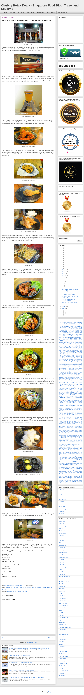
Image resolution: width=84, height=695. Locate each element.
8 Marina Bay (74, 356)
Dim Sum (71, 409)
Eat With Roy (62, 554)
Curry (80, 408)
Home (28, 637)
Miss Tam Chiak (62, 608)
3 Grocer (64, 330)
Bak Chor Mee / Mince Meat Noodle (74, 385)
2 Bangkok (78, 322)
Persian (65, 448)
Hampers (60, 421)
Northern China (67, 444)
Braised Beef (72, 392)
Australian (66, 384)
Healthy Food (76, 421)
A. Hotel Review (76, 375)
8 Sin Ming (80, 363)
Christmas (66, 404)
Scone (68, 461)
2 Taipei (79, 325)
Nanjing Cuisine (72, 441)
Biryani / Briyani (69, 390)
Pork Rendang (62, 453)
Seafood (73, 461)
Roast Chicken (71, 457)
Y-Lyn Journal (62, 675)
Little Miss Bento (63, 595)
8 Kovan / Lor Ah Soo (76, 355)
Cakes (80, 396)
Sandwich (74, 460)
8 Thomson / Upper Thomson (75, 367)
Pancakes (68, 445)
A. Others (78, 377)
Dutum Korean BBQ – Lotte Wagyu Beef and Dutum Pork (22, 670)
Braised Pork (62, 393)
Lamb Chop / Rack (66, 432)
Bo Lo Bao (61, 392)
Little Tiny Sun (62, 600)
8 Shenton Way (70, 363)
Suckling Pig (79, 468)
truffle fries (70, 482)
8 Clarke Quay (76, 347)
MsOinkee (61, 504)
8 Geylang (73, 351)
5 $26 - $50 (15, 587)
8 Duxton (76, 350)
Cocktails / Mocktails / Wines (67, 405)
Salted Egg (69, 460)
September (64, 275)
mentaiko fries (64, 482)
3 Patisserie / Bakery (73, 332)
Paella (64, 445)
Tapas (74, 472)
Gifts (81, 417)
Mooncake (75, 440)
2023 (62, 252)
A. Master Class (66, 377)
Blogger (50, 691)
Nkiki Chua (61, 615)
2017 (62, 264)
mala (60, 482)
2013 (62, 313)
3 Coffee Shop (74, 327)
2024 (62, 250)
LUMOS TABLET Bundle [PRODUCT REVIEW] (20, 662)
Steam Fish (61, 468)
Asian (34, 587)
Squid (77, 467)
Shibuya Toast (79, 463)
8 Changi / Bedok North (76, 346)
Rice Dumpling (73, 456)
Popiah (77, 451)
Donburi (76, 409)
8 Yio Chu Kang (66, 369)
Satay (60, 461)
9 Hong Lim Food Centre (72, 370)
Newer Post (5, 637)
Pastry (64, 447)
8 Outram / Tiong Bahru (69, 359)
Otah (72, 444)
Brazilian (67, 393)
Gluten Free (61, 418)
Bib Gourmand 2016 (78, 389)
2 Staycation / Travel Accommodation (70, 324)
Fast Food (61, 413)
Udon (66, 476)
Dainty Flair (61, 540)
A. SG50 (65, 379)
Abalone (71, 380)
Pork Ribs (67, 453)
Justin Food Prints (63, 492)
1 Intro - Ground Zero (63, 322)
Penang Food (79, 447)
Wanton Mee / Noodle (72, 477)
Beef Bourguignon (72, 387)
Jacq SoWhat (62, 579)
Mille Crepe (65, 439)
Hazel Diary (61, 571)
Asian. (77, 382)
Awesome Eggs (72, 384)
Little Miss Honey (63, 598)
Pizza (67, 451)
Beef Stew (61, 389)
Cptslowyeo (61, 538)
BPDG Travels (62, 533)
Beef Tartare (66, 389)
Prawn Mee (61, 454)
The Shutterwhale (63, 663)
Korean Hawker (70, 430)
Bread (71, 393)
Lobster (77, 434)
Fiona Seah (61, 559)
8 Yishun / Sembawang (74, 369)
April (63, 286)
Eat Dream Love (63, 552)
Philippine (69, 448)
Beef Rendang (74, 388)
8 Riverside (78, 360)
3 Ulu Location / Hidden (75, 335)
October (64, 273)
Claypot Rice (79, 404)
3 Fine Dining (73, 328)
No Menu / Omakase (72, 443)
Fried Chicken (42, 587)
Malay (66, 436)
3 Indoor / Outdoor (70, 331)
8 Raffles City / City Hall (69, 360)
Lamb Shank (73, 432)
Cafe (76, 396)
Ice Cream (63, 423)
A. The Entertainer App (72, 379)
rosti (67, 482)
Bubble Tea (68, 394)
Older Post (51, 637)
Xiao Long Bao (75, 480)
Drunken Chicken (68, 410)
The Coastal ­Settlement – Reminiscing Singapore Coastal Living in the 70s (26, 677)
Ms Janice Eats (62, 499)
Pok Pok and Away (63, 624)
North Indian (61, 444)
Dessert (67, 409)
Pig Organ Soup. (65, 449)
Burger (75, 394)
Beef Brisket (79, 387)
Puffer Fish (77, 454)
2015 (62, 268)
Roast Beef (64, 457)
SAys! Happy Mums (63, 634)
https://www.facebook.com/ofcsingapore (13, 573)
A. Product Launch (68, 378)
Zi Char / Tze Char (72, 481)
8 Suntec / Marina (71, 364)
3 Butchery (64, 327)
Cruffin (77, 408)
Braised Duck (79, 392)
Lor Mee (80, 435)
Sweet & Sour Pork (69, 471)
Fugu (70, 417)
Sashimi (79, 460)
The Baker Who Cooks (64, 649)
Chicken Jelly (73, 401)
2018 (62, 262)
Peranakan (61, 448)
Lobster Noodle (65, 435)
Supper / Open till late (77, 470)
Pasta (60, 447)
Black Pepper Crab (78, 390)
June (63, 281)
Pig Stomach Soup (72, 449)
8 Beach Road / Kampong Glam (70, 343)
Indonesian (68, 424)
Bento (72, 389)
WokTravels (61, 673)
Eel (67, 412)
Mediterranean (62, 437)
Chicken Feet (68, 401)
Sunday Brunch (62, 470)
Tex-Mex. (77, 473)
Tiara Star (61, 668)
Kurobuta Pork (62, 431)
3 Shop (76, 334)
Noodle (80, 443)
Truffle (77, 475)
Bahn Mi (64, 385)
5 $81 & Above (68, 341)
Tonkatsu (73, 475)
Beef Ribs (79, 388)
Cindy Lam (61, 489)
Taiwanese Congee (63, 472)
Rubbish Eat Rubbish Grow (65, 632)
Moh (67, 440)
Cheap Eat (64, 400)
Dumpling (61, 412)
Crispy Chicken (69, 408)
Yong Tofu (61, 481)
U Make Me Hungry (63, 670)
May (63, 283)
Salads (60, 460)
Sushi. (63, 471)
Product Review (51, 12)
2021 (62, 256)
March (63, 287)
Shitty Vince (62, 511)
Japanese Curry (73, 427)
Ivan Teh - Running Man (64, 576)
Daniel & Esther (62, 545)
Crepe (65, 408)
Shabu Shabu (62, 463)
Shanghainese (68, 463)
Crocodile (74, 408)
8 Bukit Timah (67, 346)
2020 (62, 258)
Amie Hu (61, 528)
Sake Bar (79, 458)
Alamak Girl (61, 523)
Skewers (77, 464)
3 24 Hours (64, 326)
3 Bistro (75, 326)
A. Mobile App (72, 377)
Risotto (77, 456)
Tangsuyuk (70, 472)
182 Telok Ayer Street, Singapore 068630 (17, 591)
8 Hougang (68, 352)
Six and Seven (62, 644)
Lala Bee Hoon (76, 431)
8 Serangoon (66, 361)
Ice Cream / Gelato (70, 423)
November (64, 271)
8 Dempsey (70, 348)
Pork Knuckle (74, 452)
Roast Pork (67, 458)
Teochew (69, 473)
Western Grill (68, 478)
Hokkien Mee (67, 422)
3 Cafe (68, 327)
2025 (62, 248)
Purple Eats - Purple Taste (65, 627)
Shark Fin (73, 463)
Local (70, 435)
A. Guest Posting (67, 375)
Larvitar (61, 494)
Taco (76, 471)
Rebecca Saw (62, 629)
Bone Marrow (66, 392)
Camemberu (62, 535)
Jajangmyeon (68, 426)
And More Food (62, 530)
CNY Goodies (69, 396)
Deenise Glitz (62, 547)
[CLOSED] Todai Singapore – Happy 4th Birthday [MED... (68, 293)
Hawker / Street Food (68, 421)
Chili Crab (79, 402)
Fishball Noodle (78, 414)
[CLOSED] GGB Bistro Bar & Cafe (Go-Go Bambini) (69, 300)
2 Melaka (78, 323)
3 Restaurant (9, 587)
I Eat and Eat (62, 574)
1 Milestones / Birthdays (71, 322)
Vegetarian (69, 476)
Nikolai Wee (62, 506)
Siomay (73, 464)
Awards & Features (62, 12)
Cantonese (62, 397)
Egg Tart (70, 412)
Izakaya (63, 426)
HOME (5, 12)
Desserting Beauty (63, 550)
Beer (37, 587)
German (78, 417)
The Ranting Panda (63, 661)
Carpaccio (77, 397)
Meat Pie (76, 436)
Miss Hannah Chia (63, 605)
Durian (65, 412)
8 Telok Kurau (66, 367)
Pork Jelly (69, 452)
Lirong (60, 593)
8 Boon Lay (74, 345)
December (64, 269)
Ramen (63, 456)
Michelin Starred (74, 437)
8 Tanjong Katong (68, 365)
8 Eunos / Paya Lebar (66, 351)
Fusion (74, 417)
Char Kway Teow (75, 398)
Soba (81, 464)
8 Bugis (79, 345)
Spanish (76, 466)
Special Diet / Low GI (70, 467)
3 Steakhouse (66, 335)
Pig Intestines (74, 448)
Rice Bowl (67, 456)
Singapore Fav (67, 464)
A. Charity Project (68, 373)
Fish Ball (63, 414)
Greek (70, 418)
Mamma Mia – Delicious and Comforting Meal (19, 655)
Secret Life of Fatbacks (64, 637)
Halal (80, 419)
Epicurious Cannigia (63, 557)
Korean (48, 587)
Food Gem (61, 562)
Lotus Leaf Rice (62, 436)
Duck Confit (75, 410)
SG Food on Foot (63, 639)
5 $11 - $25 (65, 339)
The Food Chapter (63, 653)
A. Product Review (76, 378)
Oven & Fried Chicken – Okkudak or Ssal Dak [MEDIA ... (70, 290)
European (74, 412)
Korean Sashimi (78, 430)
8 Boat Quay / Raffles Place (70, 344)
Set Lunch (79, 461)
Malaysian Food (71, 436)
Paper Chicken (79, 445)
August (63, 277)
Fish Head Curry (70, 414)
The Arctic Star (62, 646)
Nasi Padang (64, 443)
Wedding (80, 477)
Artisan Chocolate (67, 382)
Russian (75, 458)
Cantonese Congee (70, 397)
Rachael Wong (62, 509)
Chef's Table (73, 400)
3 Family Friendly (66, 328)
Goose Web (66, 418)
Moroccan (80, 440)
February (64, 306)
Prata (75, 453)
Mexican (68, 437)
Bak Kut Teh (62, 387)
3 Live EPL (77, 331)
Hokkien (63, 422)
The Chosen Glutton (63, 651)
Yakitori (80, 480)
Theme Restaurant (66, 475)
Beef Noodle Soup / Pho (64, 388)
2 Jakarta (66, 323)
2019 (62, 260)
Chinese (61, 404)
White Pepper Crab (67, 480)
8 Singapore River (62, 364)
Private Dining (66, 454)
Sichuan (60, 464)
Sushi (60, 471)
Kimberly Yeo (62, 588)
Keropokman (62, 586)
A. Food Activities (65, 374)
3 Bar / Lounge (69, 326)
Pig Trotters (79, 449)
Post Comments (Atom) (31, 642)
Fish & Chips (71, 413)
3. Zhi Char (75, 337)
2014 (62, 311)
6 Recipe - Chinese (77, 341)
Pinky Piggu (62, 622)
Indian (63, 424)
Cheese (68, 400)
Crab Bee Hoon (78, 406)
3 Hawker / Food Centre (72, 330)
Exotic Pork (79, 412)
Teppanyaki (73, 473)
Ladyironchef (62, 591)
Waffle (80, 476)
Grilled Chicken (75, 418)
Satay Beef (64, 461)
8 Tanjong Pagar (77, 365)
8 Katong (71, 353)
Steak (80, 467)
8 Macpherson (68, 356)
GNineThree (62, 569)
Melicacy (61, 496)
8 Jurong (79, 352)
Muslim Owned (65, 441)
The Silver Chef (62, 665)
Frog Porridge (66, 417)
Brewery (80, 393)
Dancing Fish (61, 409)
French (60, 416)
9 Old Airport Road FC (68, 372)
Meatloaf (80, 436)
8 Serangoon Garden (75, 361)
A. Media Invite (29, 587)
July (63, 279)
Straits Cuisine (73, 468)
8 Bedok (79, 343)
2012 (62, 314)
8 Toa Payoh (62, 368)
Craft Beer (61, 408)
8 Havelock (78, 351)
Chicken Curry (62, 401)
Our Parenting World (63, 617)
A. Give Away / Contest (75, 374)
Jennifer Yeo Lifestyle (64, 581)
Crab (73, 406)
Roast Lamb (61, 458)
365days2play (62, 521)
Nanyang (77, 441)
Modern (69, 439)
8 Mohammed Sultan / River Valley (71, 357)
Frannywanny (62, 564)
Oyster (60, 445)
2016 (62, 266)
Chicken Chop (79, 400)
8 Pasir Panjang (78, 359)
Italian (60, 426)
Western (61, 479)
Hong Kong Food (75, 422)
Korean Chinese (62, 430)
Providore (71, 454)
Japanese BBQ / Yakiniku (64, 427)
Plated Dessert (72, 451)
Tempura (64, 473)
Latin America (79, 432)
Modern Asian (75, 439)
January (64, 308)
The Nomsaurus (62, 658)
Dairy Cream (62, 542)
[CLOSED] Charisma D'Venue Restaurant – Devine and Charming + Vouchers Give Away (29, 648)
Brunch (63, 394)
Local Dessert (74, 435)
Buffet (72, 394)
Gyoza (64, 419)
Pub (74, 454)
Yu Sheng (65, 481)
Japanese (79, 426)
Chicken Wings (71, 402)
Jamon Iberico (73, 426)
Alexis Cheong (62, 526)
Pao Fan (73, 445)
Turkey (62, 476)
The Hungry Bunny (63, 656)
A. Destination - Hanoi (76, 373)
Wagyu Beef (62, 477)
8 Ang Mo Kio (73, 342)
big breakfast (79, 481)
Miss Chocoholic (63, 603)
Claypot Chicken (72, 404)
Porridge (72, 453)
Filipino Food (66, 413)
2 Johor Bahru (72, 323)
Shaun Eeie (61, 641)
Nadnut (60, 610)
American (79, 380)
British (60, 394)
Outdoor (75, 444)
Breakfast (75, 393)
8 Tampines (78, 364)
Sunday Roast (69, 470)
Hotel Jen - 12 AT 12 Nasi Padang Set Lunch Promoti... (69, 303)
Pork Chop (64, 452)
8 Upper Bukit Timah (69, 368)
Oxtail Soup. (79, 444)
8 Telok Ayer (22, 587)
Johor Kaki (61, 583)
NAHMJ (61, 612)
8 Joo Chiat (73, 352)
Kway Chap (68, 431)
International (73, 424)
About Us (12, 12)
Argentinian (61, 382)
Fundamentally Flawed (64, 567)
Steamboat (66, 468)
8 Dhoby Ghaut (77, 348)
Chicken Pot (79, 401)
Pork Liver (80, 452)
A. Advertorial (75, 372)
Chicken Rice (62, 402)
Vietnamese (75, 476)
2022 (62, 254)
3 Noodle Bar (65, 332)
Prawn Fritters (79, 453)
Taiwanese (79, 471)
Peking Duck (68, 447)
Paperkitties (61, 620)
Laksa (71, 431)
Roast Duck (79, 457)
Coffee (77, 405)
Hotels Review (30, 12)
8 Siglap (75, 363)
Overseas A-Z (40, 12)
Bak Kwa (67, 387)
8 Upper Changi (78, 368)
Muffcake (60, 441)
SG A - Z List (21, 12)
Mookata (70, 440)
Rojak (72, 458)
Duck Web (80, 410)
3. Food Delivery (69, 337)
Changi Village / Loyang (66, 398)
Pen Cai (73, 447)
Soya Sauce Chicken (70, 466)
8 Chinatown (69, 347)
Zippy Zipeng (62, 513)
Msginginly (61, 501)
